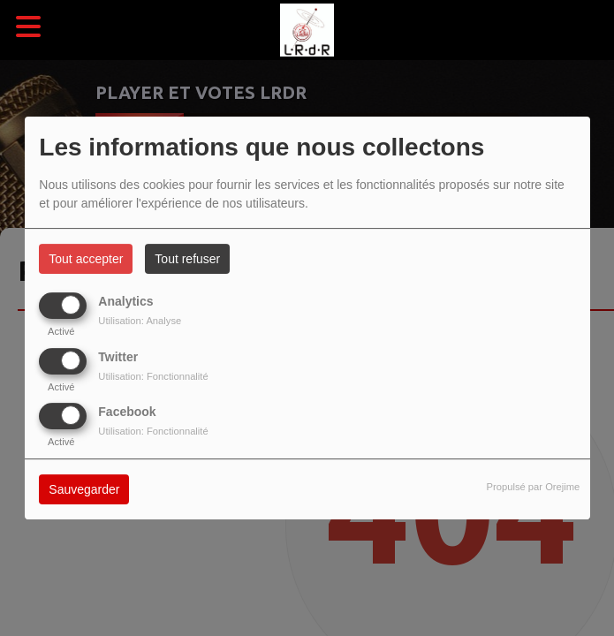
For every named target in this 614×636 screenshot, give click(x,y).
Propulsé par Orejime (533, 486)
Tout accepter (86, 259)
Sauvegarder (84, 489)
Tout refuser (187, 259)
